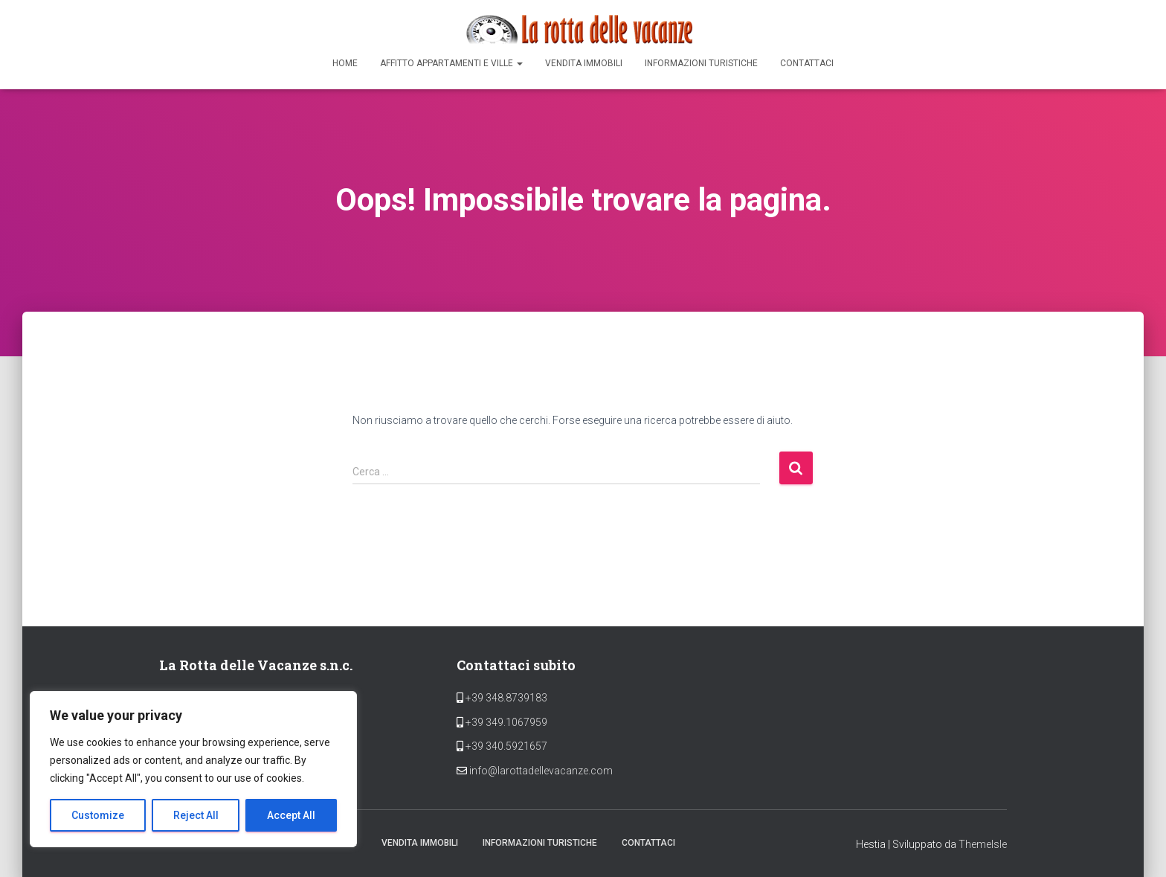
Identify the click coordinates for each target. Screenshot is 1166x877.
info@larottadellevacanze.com (541, 771)
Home (345, 63)
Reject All (196, 815)
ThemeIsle (983, 844)
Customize (97, 815)
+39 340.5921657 (505, 746)
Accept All (291, 815)
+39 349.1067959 (505, 722)
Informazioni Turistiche (701, 63)
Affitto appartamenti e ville (451, 63)
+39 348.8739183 (505, 698)
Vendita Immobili (583, 63)
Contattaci (807, 63)
